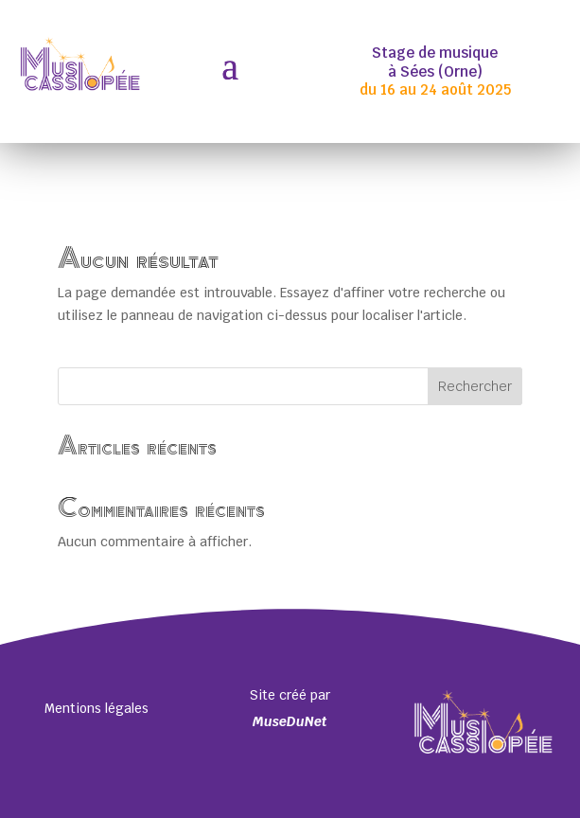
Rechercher (475, 386)
